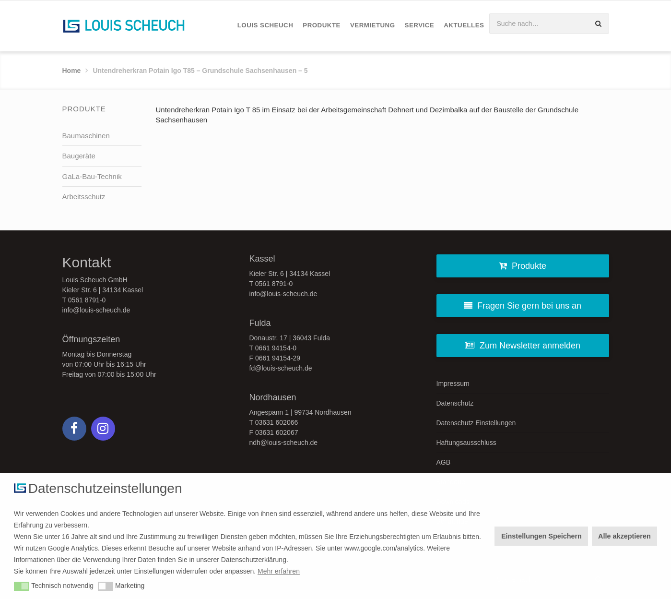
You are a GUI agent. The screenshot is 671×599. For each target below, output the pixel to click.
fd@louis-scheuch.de (280, 368)
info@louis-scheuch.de (96, 310)
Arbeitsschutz (84, 196)
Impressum (453, 383)
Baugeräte (78, 156)
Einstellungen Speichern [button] (541, 536)
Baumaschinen (86, 136)
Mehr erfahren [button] (279, 571)
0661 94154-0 (275, 348)
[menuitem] (265, 25)
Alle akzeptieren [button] (624, 536)
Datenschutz (455, 403)
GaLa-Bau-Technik (92, 176)
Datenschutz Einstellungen (476, 423)
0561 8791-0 (87, 300)
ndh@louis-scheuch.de (283, 442)
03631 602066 (276, 422)
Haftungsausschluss (466, 442)
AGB (443, 462)
